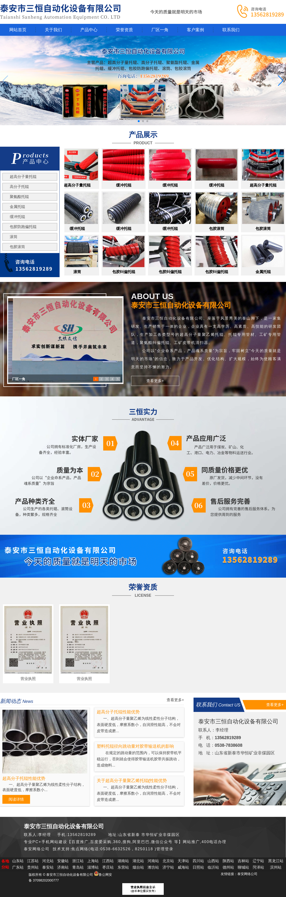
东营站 (123, 867)
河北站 (48, 861)
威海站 (183, 867)
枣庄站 (108, 867)
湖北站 (138, 861)
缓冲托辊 (17, 217)
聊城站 (243, 867)
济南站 (63, 867)
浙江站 (78, 861)
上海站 (93, 861)
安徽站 (63, 861)
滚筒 (13, 237)
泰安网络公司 (247, 874)
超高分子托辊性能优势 (23, 778)
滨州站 (275, 867)
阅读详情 (16, 799)
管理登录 (165, 849)
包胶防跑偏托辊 (23, 227)
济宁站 (168, 867)
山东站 (18, 861)
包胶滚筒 (17, 247)
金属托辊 (17, 207)
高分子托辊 (19, 187)
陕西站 (228, 861)
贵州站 (33, 867)
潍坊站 (153, 867)
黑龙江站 (275, 861)
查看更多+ (155, 381)
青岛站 (78, 867)
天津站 (183, 861)
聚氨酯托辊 (19, 197)
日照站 (198, 867)
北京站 (168, 861)
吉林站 (243, 861)
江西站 (108, 861)
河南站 (153, 861)
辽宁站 (258, 861)
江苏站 (33, 861)
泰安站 (48, 867)
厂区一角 (18, 379)
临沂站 (213, 867)
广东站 (18, 867)
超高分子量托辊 (23, 177)
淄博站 (93, 867)
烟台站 (138, 867)
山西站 (213, 861)
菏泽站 (258, 867)
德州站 (228, 867)
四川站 (198, 861)
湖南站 (123, 861)
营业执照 (28, 679)
